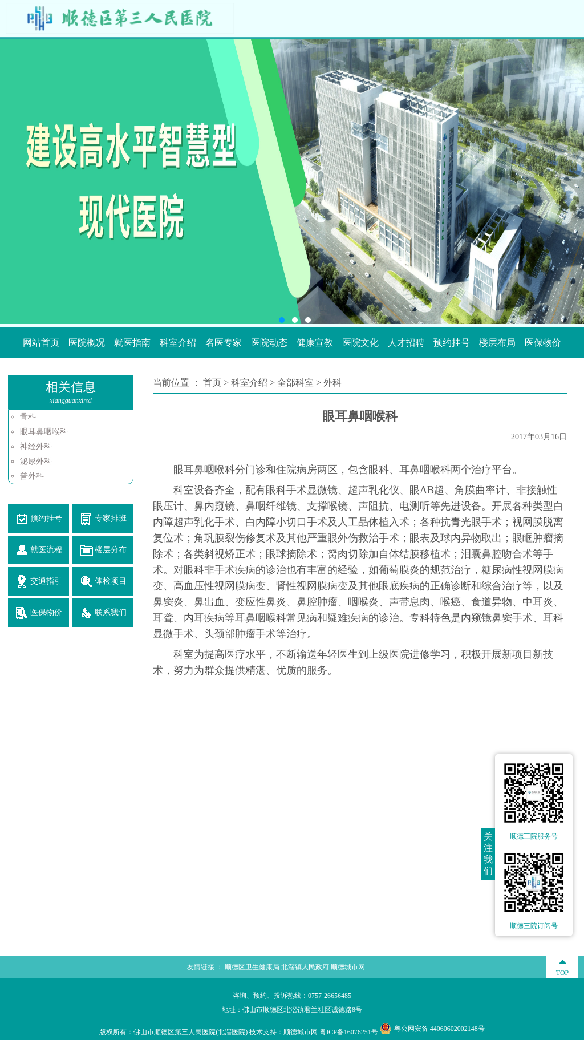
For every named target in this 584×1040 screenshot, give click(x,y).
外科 (332, 382)
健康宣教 (315, 342)
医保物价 (543, 342)
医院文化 (360, 342)
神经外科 (36, 446)
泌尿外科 (36, 461)
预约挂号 (451, 342)
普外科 (32, 476)
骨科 (28, 416)
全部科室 (295, 382)
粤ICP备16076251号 (348, 1032)
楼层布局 (497, 342)
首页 (213, 382)
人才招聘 (406, 342)
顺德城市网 (348, 967)
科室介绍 (178, 342)
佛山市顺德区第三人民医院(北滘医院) (190, 1032)
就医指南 (132, 342)
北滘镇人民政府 (305, 967)
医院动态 (269, 342)
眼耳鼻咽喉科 (44, 431)
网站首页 (41, 342)
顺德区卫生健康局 (252, 967)
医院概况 (86, 342)
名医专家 (223, 342)
